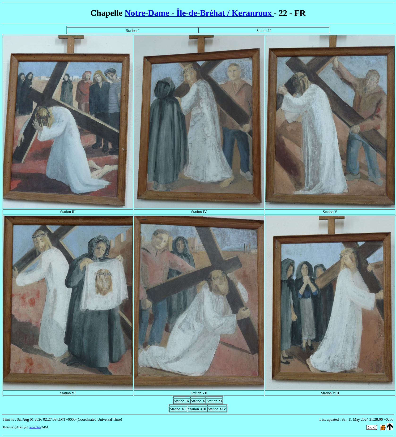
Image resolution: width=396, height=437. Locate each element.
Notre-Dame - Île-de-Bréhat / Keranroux (199, 13)
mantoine (35, 427)
